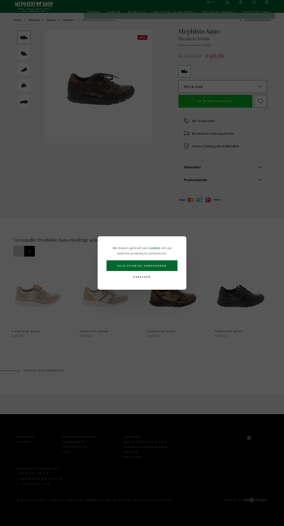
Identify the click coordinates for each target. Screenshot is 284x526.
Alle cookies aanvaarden (142, 265)
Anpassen (142, 277)
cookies (154, 248)
